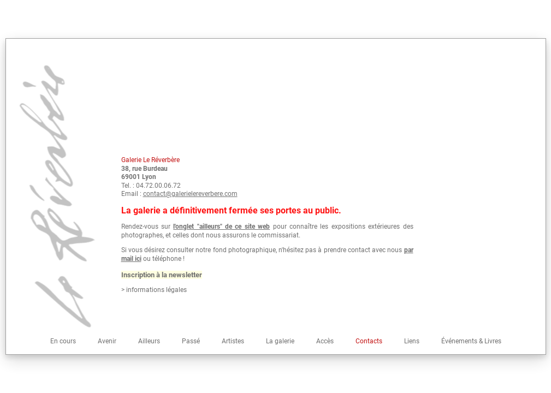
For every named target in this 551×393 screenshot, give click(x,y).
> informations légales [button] (154, 290)
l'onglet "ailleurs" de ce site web (221, 226)
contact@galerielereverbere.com (190, 194)
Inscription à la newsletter (161, 275)
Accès (325, 341)
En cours (63, 341)
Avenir (107, 341)
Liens (411, 341)
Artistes (233, 341)
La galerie (280, 341)
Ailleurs (149, 341)
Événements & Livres (471, 341)
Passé (191, 341)
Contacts (369, 341)
